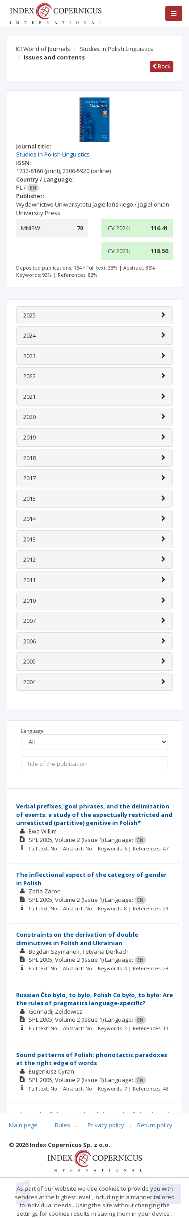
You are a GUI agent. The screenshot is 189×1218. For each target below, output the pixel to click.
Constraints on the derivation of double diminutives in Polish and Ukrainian (77, 938)
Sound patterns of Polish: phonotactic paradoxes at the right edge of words (91, 1059)
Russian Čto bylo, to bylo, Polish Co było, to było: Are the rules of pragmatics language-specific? (94, 999)
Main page (23, 1125)
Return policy (154, 1125)
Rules (62, 1125)
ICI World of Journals (43, 49)
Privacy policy (106, 1125)
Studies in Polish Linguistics (116, 49)
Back (161, 66)
